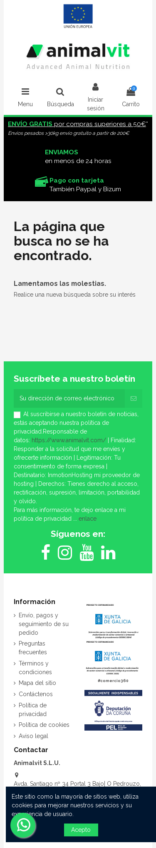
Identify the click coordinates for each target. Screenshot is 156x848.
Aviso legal (33, 736)
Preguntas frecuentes (33, 647)
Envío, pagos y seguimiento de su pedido (44, 624)
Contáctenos (36, 694)
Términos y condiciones (35, 667)
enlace (88, 518)
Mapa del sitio (37, 683)
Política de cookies (44, 724)
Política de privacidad (33, 709)
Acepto (81, 829)
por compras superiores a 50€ (77, 124)
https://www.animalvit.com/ (69, 440)
